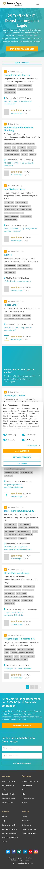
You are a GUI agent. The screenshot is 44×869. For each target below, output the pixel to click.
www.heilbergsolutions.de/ (13, 487)
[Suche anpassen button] (22, 62)
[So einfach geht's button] (22, 725)
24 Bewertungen (17, 175)
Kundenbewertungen (9, 829)
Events (4, 842)
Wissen (4, 816)
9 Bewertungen (16, 339)
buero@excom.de (25, 101)
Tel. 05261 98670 (10, 547)
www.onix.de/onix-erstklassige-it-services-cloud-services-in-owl (18, 549)
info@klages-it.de (10, 668)
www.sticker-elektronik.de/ (13, 615)
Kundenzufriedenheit (9, 833)
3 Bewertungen (16, 240)
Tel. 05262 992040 (10, 101)
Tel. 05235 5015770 (11, 163)
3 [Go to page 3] (36, 687)
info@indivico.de (9, 281)
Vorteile (4, 790)
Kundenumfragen (8, 786)
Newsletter (26, 821)
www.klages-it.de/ (25, 668)
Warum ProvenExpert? (30, 781)
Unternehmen (27, 786)
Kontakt (25, 802)
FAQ (3, 821)
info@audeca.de (26, 327)
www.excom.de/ (9, 104)
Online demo (26, 825)
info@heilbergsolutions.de (13, 484)
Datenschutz (28, 858)
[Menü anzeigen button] (38, 4)
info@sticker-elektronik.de (13, 612)
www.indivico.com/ (24, 281)
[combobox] (22, 748)
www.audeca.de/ (10, 330)
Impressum (27, 860)
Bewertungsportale (9, 825)
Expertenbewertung (29, 829)
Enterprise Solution (8, 794)
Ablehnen (22, 463)
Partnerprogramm (8, 798)
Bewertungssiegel (8, 781)
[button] (16, 110)
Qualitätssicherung (16, 860)
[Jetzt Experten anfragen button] (22, 48)
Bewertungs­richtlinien (10, 837)
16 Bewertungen (17, 290)
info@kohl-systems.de (28, 228)
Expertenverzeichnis (29, 833)
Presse (24, 816)
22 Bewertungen (17, 624)
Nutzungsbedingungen (15, 858)
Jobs (23, 794)
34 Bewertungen (17, 113)
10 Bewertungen (17, 496)
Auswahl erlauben (22, 457)
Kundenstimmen (28, 798)
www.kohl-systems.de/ (12, 231)
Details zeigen (32, 445)
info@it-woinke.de (27, 163)
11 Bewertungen (17, 678)
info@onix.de (23, 547)
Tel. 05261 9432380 (11, 327)
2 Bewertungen (16, 558)
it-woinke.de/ (8, 165)
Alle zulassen (22, 450)
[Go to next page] (41, 687)
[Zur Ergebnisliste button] (22, 763)
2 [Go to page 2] (32, 687)
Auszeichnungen (7, 802)
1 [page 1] (27, 687)
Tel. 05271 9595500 (11, 228)
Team (24, 790)
